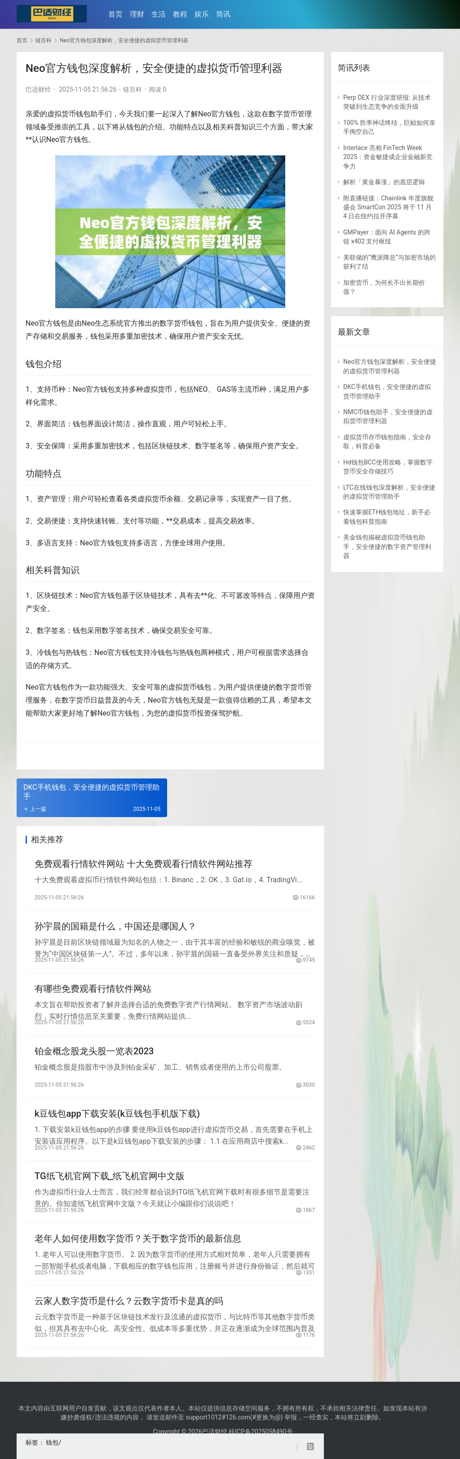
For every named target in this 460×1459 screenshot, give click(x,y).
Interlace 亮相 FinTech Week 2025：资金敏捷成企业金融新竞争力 (388, 157)
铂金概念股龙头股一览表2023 (94, 1054)
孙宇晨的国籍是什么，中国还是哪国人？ (115, 927)
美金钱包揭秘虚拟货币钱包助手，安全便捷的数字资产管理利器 (387, 546)
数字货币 (283, 114)
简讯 (224, 14)
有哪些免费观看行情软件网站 (93, 991)
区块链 (162, 446)
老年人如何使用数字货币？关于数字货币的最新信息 (138, 1244)
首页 (117, 14)
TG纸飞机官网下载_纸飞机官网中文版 (110, 1181)
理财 (138, 14)
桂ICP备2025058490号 (260, 1431)
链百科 (132, 89)
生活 (160, 14)
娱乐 (203, 14)
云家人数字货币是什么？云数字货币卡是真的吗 (129, 1307)
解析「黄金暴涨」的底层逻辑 (384, 182)
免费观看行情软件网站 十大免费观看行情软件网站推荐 (143, 864)
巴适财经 (38, 89)
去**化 (204, 595)
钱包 (83, 114)
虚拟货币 (61, 114)
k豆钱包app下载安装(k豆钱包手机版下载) (117, 1117)
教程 (181, 14)
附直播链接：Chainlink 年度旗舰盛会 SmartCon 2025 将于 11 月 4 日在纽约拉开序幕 (388, 207)
